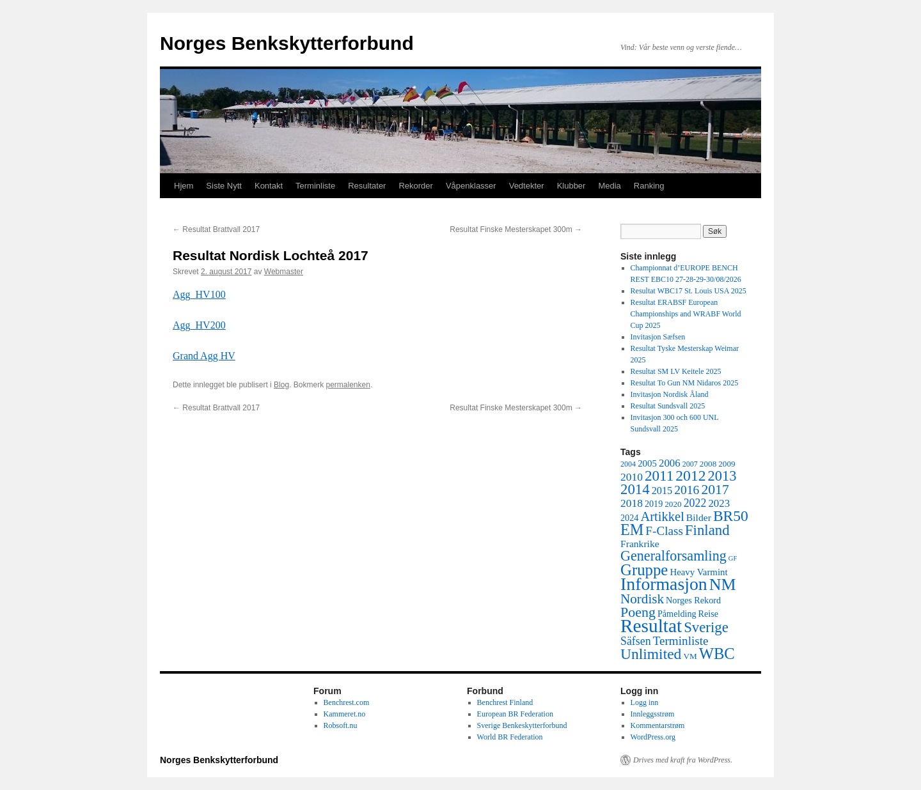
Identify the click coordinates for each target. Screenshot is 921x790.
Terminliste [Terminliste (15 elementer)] (681, 640)
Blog (281, 384)
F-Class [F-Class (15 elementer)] (664, 531)
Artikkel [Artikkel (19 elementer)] (662, 516)
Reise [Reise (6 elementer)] (708, 613)
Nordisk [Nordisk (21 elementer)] (642, 599)
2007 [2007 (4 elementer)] (690, 464)
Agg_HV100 (199, 294)
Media (609, 185)
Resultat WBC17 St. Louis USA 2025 (688, 290)
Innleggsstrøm (653, 713)
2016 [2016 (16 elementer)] (686, 490)
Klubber (571, 185)
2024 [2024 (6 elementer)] (629, 518)
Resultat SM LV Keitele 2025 (676, 371)
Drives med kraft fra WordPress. (682, 759)
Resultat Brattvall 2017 (216, 229)
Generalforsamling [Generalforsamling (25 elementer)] (673, 556)
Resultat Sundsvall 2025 (668, 405)
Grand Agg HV (204, 355)
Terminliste (315, 185)
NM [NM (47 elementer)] (722, 584)
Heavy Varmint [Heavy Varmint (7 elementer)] (698, 572)
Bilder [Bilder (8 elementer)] (698, 517)
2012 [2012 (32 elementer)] (690, 475)
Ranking (649, 185)
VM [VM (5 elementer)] (690, 656)
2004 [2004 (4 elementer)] (628, 464)
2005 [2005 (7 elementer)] (647, 463)
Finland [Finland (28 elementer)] (707, 530)
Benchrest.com (347, 702)
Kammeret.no (345, 713)
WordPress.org (653, 736)
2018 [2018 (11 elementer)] (631, 503)
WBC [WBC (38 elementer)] (717, 653)
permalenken (348, 384)
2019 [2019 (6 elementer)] (654, 504)
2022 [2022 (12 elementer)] (695, 503)
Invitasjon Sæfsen (658, 336)
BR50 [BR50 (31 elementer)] (730, 515)
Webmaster (283, 271)
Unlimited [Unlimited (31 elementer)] (650, 654)
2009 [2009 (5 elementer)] (726, 464)
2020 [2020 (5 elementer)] (673, 504)
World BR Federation (510, 736)
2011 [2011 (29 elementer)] (659, 475)
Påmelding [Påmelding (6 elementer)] (677, 613)
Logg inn (645, 702)
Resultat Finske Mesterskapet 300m (516, 229)
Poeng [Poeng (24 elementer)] (638, 612)
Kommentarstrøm (658, 725)
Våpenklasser (471, 185)
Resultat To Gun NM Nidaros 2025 (685, 382)
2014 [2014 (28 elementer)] (635, 489)
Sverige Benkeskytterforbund (522, 725)
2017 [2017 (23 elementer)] (714, 489)
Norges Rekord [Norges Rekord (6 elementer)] (693, 600)
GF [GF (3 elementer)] (732, 558)
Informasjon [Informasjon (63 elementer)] (663, 584)
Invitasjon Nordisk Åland (670, 394)
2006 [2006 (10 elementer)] (670, 463)
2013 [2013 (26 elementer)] (722, 476)
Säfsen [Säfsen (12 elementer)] (635, 641)
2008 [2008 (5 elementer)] (708, 464)
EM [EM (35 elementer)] (631, 529)
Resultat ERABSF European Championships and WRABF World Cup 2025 (686, 314)
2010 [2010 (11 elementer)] (631, 476)
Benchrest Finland (505, 702)
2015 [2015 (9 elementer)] (662, 490)
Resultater (367, 185)
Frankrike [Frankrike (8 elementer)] (639, 543)
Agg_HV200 (199, 325)
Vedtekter (526, 185)
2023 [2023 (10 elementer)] (719, 503)
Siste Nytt (224, 185)
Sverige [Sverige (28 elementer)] (706, 627)
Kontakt (269, 185)
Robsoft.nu (341, 725)
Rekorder (415, 185)
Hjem (183, 185)
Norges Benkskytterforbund (287, 43)
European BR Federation (515, 713)
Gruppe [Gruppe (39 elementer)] (644, 569)
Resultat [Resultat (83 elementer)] (651, 626)
